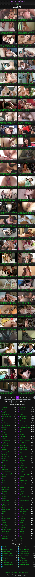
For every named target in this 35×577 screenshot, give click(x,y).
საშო (21, 429)
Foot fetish (5, 538)
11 (6, 401)
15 (21, 401)
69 (20, 498)
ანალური (22, 445)
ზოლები (4, 432)
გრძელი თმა (5, 505)
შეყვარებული (23, 449)
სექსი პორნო (17, 1)
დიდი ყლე (5, 460)
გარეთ (21, 454)
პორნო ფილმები (24, 549)
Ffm (3, 485)
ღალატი (4, 520)
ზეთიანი (22, 485)
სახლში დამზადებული (25, 474)
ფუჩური (4, 412)
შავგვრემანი (23, 407)
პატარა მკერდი (6, 416)
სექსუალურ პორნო (7, 553)
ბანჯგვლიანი (23, 456)
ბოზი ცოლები (23, 483)
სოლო (4, 458)
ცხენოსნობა (5, 414)
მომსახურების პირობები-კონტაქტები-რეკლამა (17, 572)
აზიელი (4, 438)
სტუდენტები (5, 489)
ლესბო (21, 458)
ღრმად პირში (23, 447)
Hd (20, 423)
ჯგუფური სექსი (23, 480)
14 (17, 401)
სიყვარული (5, 525)
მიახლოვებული (6, 471)
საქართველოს (6, 518)
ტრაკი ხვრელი (24, 514)
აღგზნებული (5, 443)
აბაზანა (22, 520)
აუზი (21, 538)
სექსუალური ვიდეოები (8, 555)
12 (10, 401)
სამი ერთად (23, 436)
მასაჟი (21, 505)
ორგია (4, 511)
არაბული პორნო (24, 564)
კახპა (3, 447)
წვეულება (4, 494)
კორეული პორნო (7, 562)
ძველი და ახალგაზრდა (8, 536)
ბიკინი (21, 507)
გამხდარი (22, 463)
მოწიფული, (23, 558)
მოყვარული (5, 456)
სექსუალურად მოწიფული (25, 427)
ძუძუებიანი (22, 409)
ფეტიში (22, 531)
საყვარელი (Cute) (24, 425)
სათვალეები (23, 518)
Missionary (22, 420)
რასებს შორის (23, 467)
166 (25, 401)
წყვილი (22, 465)
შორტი (4, 476)
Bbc (21, 478)
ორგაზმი (4, 527)
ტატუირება (5, 454)
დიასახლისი (5, 487)
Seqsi (3, 566)
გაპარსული (23, 418)
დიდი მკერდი (23, 416)
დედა (3, 478)
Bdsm (3, 514)
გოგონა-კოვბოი (6, 425)
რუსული (4, 491)
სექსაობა (4, 409)
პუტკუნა (22, 533)
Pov (3, 463)
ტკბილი (22, 434)
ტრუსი (21, 438)
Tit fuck (21, 522)
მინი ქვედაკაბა (24, 509)
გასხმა (4, 429)
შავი (3, 467)
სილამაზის (5, 434)
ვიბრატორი (5, 500)
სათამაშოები (23, 443)
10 (33, 397)
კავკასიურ (22, 469)
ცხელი (21, 432)
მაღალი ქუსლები (24, 500)
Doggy (21, 414)
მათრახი (4, 483)
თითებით (4, 449)
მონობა (4, 522)
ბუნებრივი (22, 452)
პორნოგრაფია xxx (25, 551)
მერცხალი (22, 494)
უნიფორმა (5, 533)
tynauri (4, 560)
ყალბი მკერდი (6, 509)
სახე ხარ (4, 496)
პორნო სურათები (24, 555)
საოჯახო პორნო (6, 551)
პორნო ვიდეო (23, 560)
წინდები (22, 516)
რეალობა (22, 491)
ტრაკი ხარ (5, 469)
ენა (3, 516)
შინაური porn (5, 547)
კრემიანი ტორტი (6, 502)
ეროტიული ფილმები (8, 549)
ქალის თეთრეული (25, 440)
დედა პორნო (23, 547)
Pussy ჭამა (22, 487)
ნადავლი (4, 427)
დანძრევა (22, 471)
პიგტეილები (23, 525)
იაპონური (22, 460)
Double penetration (7, 529)
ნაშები (4, 420)
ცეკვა (21, 502)
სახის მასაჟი (5, 445)
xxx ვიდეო (22, 566)
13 (13, 401)
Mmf (21, 489)
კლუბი (21, 536)
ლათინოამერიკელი (25, 496)
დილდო (22, 476)
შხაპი (21, 529)
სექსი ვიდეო (5, 558)
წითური (4, 465)
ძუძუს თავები (23, 511)
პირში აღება (5, 407)
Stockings (4, 436)
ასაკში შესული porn (7, 564)
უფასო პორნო (23, 562)
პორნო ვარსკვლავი (7, 452)
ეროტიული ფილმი (7, 474)
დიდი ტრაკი (5, 531)
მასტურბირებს (6, 440)
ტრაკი (21, 412)
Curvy (3, 480)
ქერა (3, 418)
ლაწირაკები (5, 423)
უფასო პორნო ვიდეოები (25, 553)
